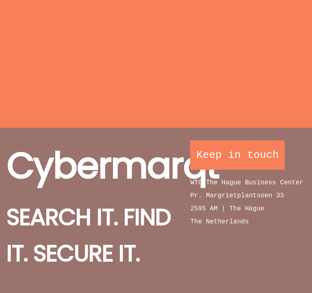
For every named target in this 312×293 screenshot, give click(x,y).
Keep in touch (237, 155)
